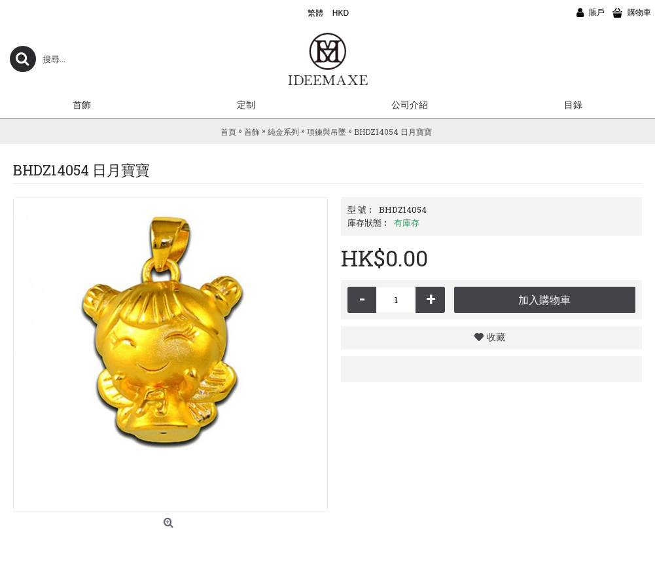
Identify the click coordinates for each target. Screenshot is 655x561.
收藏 (496, 337)
